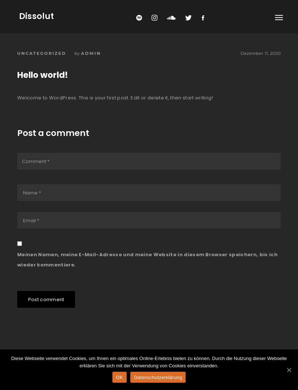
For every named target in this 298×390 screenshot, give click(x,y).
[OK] (289, 370)
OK (119, 377)
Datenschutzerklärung (158, 377)
